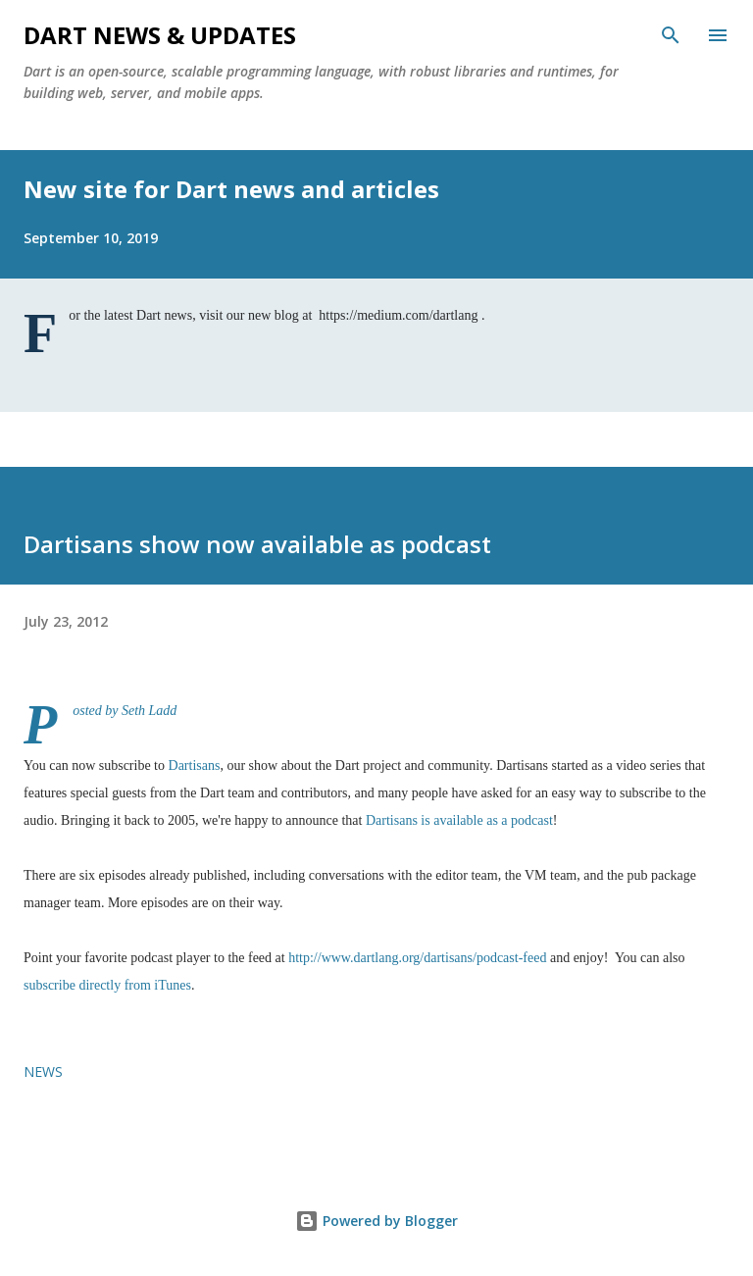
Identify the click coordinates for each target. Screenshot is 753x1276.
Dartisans (195, 765)
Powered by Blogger (376, 1220)
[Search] (670, 35)
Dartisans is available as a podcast (459, 820)
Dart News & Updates (160, 35)
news (43, 1071)
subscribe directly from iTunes (107, 985)
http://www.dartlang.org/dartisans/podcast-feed (417, 957)
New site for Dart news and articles (231, 189)
